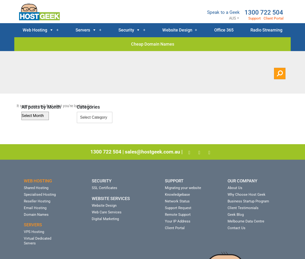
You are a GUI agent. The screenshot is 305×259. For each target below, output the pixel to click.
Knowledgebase (177, 194)
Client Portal (274, 18)
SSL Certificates (104, 188)
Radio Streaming (266, 29)
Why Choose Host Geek (246, 194)
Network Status (177, 201)
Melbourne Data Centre (246, 221)
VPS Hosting (34, 232)
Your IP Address (177, 221)
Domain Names (36, 214)
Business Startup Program (248, 201)
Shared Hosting (36, 188)
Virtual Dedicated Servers (37, 240)
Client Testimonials (243, 208)
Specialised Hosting (40, 194)
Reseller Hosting (37, 201)
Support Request (178, 208)
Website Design (179, 30)
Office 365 (224, 29)
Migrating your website (183, 188)
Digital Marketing (105, 219)
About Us (235, 188)
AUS (228, 18)
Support (254, 18)
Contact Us (236, 228)
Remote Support (178, 214)
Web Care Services (107, 212)
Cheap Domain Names (152, 44)
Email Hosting (35, 208)
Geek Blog (236, 214)
